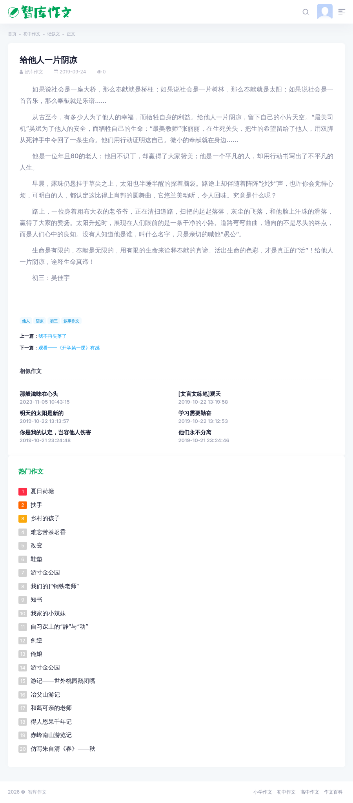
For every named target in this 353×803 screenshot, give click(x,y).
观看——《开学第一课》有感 (69, 348)
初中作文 (31, 34)
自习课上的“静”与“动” (59, 626)
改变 (36, 545)
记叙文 (53, 34)
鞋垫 (36, 559)
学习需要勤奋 (194, 413)
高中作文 (309, 792)
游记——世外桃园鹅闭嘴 (63, 680)
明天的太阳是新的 (42, 413)
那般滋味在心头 (39, 394)
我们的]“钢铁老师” (55, 586)
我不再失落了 (52, 336)
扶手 (36, 505)
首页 (12, 34)
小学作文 (262, 792)
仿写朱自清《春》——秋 (63, 748)
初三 (54, 320)
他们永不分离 (194, 432)
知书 (36, 599)
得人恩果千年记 (51, 721)
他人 (26, 320)
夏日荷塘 (42, 491)
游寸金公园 (45, 572)
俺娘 (36, 653)
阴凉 (40, 320)
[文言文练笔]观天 (199, 394)
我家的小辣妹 (48, 613)
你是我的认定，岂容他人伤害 (55, 432)
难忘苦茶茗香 (48, 532)
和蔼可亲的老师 (51, 708)
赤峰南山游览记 (51, 735)
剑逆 (36, 640)
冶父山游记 (45, 694)
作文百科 (333, 792)
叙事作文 (71, 320)
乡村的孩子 (45, 518)
